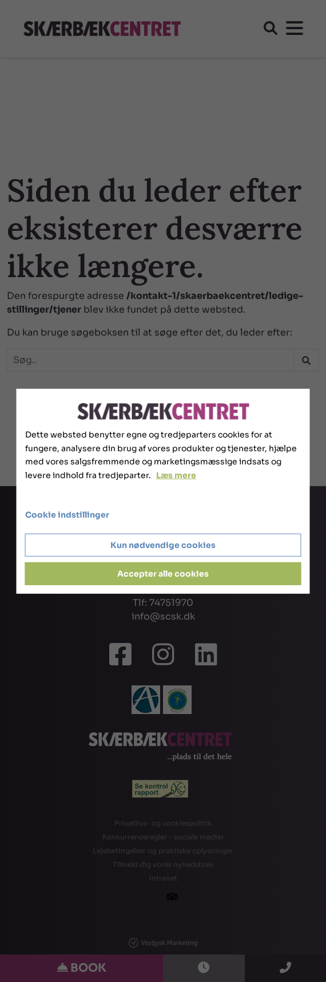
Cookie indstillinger (67, 515)
